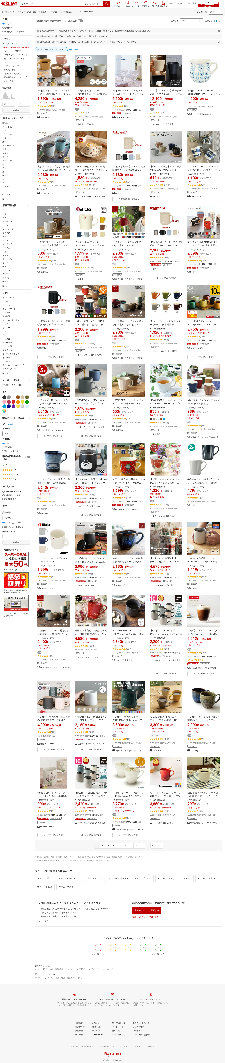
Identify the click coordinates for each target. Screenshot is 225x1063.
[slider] (2, 99)
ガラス (5, 131)
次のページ (157, 845)
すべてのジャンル (9, 12)
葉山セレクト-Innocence (200, 114)
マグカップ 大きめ (142, 878)
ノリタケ (6, 313)
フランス (6, 225)
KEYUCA (156, 197)
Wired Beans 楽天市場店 (163, 124)
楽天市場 (9, 4)
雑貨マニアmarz (47, 744)
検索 (16, 110)
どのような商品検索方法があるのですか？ (59, 913)
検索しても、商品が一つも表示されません (59, 916)
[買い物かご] (80, 1027)
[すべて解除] (73, 49)
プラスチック (8, 134)
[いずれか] (13, 523)
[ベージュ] (22, 397)
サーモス (6, 301)
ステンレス (7, 127)
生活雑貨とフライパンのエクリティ (93, 427)
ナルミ (5, 335)
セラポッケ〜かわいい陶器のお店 (204, 437)
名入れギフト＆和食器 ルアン (90, 355)
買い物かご (118, 4)
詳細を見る (131, 42)
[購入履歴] (79, 1034)
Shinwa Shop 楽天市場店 (163, 585)
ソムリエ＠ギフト (197, 348)
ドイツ (5, 240)
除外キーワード (9, 532)
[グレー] (9, 397)
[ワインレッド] (9, 402)
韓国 (4, 267)
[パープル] (13, 406)
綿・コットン (8, 194)
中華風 (6, 385)
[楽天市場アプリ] (118, 1034)
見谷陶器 (44, 272)
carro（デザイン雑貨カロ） (89, 506)
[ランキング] (97, 1031)
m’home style (195, 197)
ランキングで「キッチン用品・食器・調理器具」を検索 (58, 978)
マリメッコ (7, 350)
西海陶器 (6, 316)
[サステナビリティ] (119, 1046)
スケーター (7, 305)
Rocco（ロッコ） (47, 588)
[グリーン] (27, 402)
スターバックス (9, 343)
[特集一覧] (116, 1031)
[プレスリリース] (137, 1046)
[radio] (3, 24)
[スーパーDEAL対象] (3, 492)
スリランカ (7, 222)
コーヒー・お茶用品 (76, 969)
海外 (10, 424)
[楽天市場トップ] (118, 1023)
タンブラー (186, 878)
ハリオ (5, 331)
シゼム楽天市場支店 (123, 660)
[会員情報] (79, 1023)
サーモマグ (7, 361)
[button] (106, 4)
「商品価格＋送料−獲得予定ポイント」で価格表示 (55, 21)
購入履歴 (163, 4)
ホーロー (6, 157)
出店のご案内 (191, 3)
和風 (20, 385)
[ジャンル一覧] (117, 1027)
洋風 (13, 385)
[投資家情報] (104, 1046)
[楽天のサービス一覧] (141, 1023)
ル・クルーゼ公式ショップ (164, 823)
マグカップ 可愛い (206, 878)
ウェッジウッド (9, 309)
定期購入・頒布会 (11, 495)
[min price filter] (8, 104)
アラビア (6, 324)
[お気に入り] (97, 1023)
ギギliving (44, 513)
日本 (4, 210)
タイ (4, 218)
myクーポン (136, 4)
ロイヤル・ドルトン (10, 320)
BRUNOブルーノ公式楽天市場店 (166, 660)
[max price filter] (24, 104)
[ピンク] (4, 402)
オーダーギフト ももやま (88, 658)
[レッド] (13, 402)
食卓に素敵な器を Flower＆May (203, 823)
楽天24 (118, 194)
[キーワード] (16, 518)
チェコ (5, 282)
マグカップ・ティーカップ (101, 969)
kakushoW (157, 751)
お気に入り (154, 4)
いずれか (17, 522)
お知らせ (127, 4)
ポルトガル (7, 259)
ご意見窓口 (180, 3)
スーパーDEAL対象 (12, 491)
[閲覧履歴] (79, 1031)
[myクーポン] (97, 1027)
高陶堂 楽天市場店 (86, 124)
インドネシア (8, 229)
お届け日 (6, 439)
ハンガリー (7, 270)
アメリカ (6, 248)
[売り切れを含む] (3, 499)
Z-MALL (193, 272)
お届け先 (6, 429)
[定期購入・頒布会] (3, 495)
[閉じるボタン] (219, 30)
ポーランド (7, 244)
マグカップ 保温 (44, 887)
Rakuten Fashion (122, 118)
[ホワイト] (13, 397)
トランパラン (46, 118)
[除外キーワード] (16, 536)
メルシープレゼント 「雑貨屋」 (166, 351)
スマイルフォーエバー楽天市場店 (92, 197)
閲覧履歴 (145, 4)
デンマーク (7, 274)
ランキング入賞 (195, 660)
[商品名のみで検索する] (3, 527)
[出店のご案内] (138, 1027)
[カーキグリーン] (27, 397)
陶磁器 (5, 123)
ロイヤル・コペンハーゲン (13, 365)
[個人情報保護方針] (88, 1046)
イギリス (6, 233)
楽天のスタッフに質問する (147, 910)
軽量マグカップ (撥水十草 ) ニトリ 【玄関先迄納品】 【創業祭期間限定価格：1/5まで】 (203, 482)
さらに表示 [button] (8, 81)
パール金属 (7, 346)
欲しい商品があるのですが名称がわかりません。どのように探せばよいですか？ (75, 909)
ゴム (4, 190)
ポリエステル (8, 161)
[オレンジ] (18, 402)
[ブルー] (4, 406)
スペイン (6, 278)
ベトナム (6, 237)
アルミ (5, 168)
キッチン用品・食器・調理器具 (49, 969)
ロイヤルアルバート (10, 369)
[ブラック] (4, 397)
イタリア (6, 255)
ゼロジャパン (8, 298)
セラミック (7, 138)
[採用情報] (151, 1046)
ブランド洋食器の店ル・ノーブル (129, 830)
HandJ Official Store (86, 585)
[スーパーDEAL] (98, 1034)
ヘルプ (172, 3)
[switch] (27, 457)
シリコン (6, 153)
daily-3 (80, 279)
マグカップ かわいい (118, 878)
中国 (4, 214)
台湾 (4, 252)
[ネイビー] (9, 406)
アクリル (6, 187)
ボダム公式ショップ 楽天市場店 (203, 668)
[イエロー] (22, 402)
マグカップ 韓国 (66, 887)
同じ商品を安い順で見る (128, 199)
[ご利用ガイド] (138, 1031)
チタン (5, 176)
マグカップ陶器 (44, 878)
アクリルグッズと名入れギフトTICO (130, 751)
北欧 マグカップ (95, 878)
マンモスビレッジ (47, 194)
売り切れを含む (10, 499)
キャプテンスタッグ (10, 354)
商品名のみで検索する (13, 527)
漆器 (4, 149)
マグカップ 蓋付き (166, 878)
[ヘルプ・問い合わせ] (141, 1034)
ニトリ (193, 505)
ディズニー (7, 339)
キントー (6, 328)
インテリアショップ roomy (51, 430)
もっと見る (43, 921)
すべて (6, 522)
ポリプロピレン (9, 146)
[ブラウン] (18, 397)
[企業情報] (74, 1046)
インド (5, 263)
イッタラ (6, 358)
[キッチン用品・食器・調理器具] (51, 49)
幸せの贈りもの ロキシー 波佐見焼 (130, 279)
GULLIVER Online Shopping (127, 509)
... (147, 845)
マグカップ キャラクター (69, 878)
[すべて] (3, 523)
